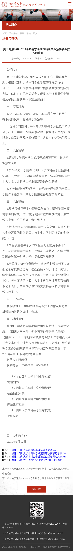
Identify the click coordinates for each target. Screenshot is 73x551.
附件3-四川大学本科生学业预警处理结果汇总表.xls (38, 456)
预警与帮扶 (25, 33)
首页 (4, 33)
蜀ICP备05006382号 (61, 547)
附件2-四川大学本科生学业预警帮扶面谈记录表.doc (38, 453)
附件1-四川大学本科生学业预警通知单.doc (34, 450)
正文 (35, 33)
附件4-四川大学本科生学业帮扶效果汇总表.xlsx (36, 460)
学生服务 (13, 33)
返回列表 (36, 489)
